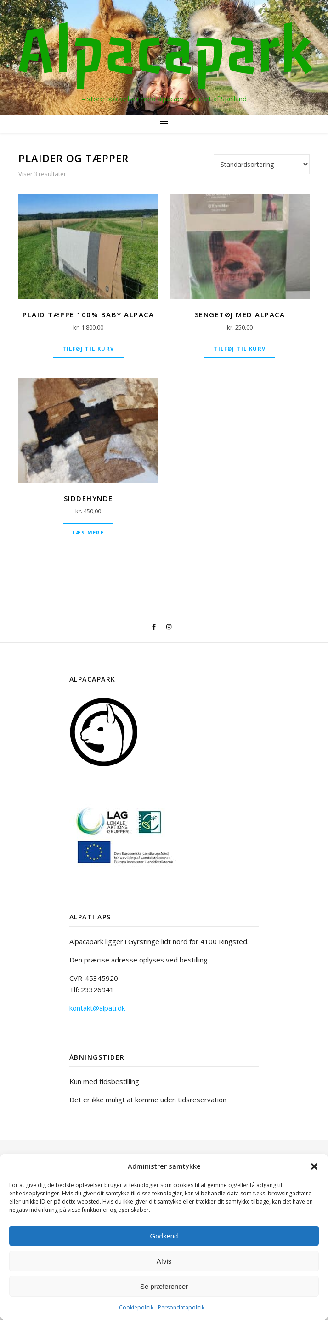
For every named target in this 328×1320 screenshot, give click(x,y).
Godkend (164, 1236)
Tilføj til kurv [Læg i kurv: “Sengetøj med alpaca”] (240, 348)
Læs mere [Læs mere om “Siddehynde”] (88, 532)
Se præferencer (164, 1286)
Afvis (164, 1261)
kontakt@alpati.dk (97, 1007)
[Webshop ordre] (262, 164)
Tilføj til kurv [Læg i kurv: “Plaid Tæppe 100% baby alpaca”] (88, 348)
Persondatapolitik (181, 1307)
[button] (314, 1166)
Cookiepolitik (136, 1307)
